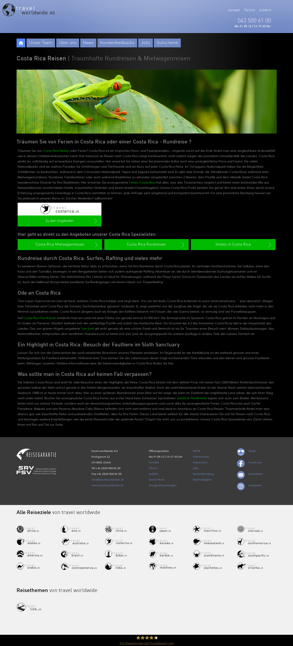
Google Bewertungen (163, 485)
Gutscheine (167, 43)
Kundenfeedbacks (117, 43)
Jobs (145, 43)
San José (87, 328)
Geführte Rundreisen (192, 398)
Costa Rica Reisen (56, 151)
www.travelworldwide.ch (107, 485)
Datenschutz (201, 456)
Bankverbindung (203, 473)
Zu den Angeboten (71, 221)
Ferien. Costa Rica (142, 182)
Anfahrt (265, 10)
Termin (249, 10)
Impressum (200, 462)
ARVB (196, 451)
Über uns (68, 43)
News (88, 43)
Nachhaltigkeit (202, 479)
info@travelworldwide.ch (107, 479)
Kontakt (234, 10)
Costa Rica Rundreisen (40, 318)
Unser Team (40, 43)
